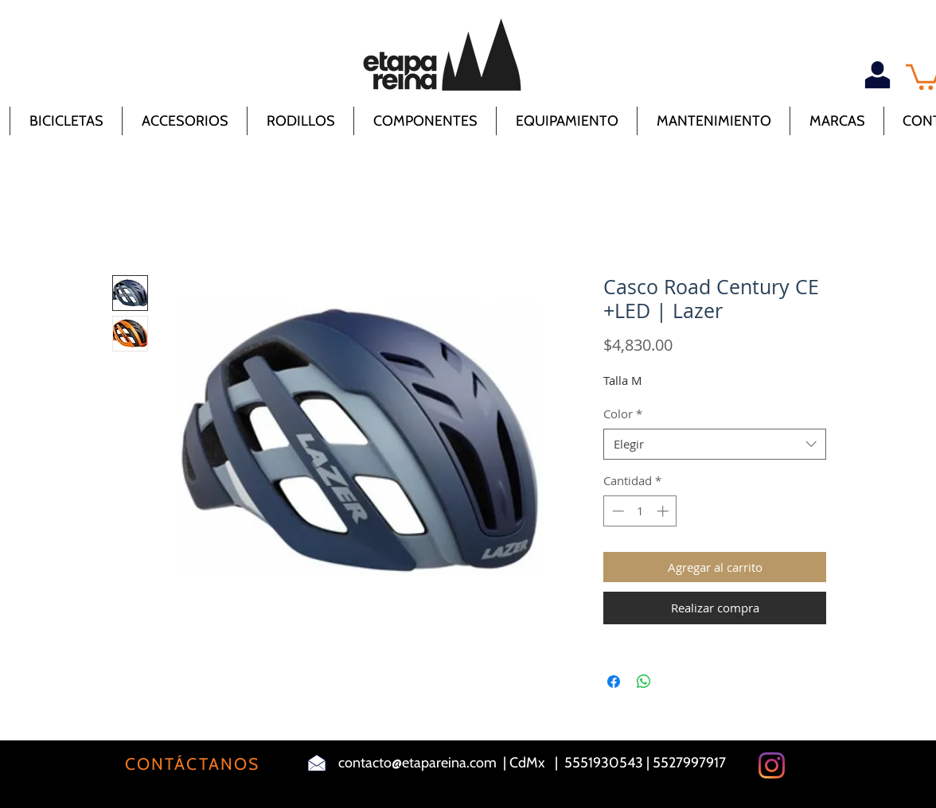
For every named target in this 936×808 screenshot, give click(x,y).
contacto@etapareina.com (417, 762)
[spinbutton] (640, 511)
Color (622, 413)
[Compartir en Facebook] (613, 681)
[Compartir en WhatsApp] (643, 681)
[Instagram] (772, 765)
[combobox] (714, 444)
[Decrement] (616, 511)
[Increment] (664, 511)
